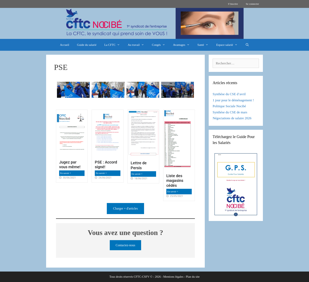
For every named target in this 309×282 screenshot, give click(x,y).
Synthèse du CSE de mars (230, 112)
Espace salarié (228, 45)
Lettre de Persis (139, 165)
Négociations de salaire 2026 (232, 118)
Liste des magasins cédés (174, 180)
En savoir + (65, 173)
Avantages (183, 45)
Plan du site (193, 276)
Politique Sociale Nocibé (229, 106)
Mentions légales (173, 276)
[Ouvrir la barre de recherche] (247, 45)
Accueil (64, 44)
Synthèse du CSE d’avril (229, 94)
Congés (160, 45)
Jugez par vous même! (69, 164)
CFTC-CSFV (142, 276)
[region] (154, 23)
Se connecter (252, 3)
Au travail (138, 45)
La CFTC (114, 45)
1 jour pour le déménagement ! (233, 100)
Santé (204, 45)
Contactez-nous (125, 245)
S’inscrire (233, 3)
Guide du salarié (86, 44)
